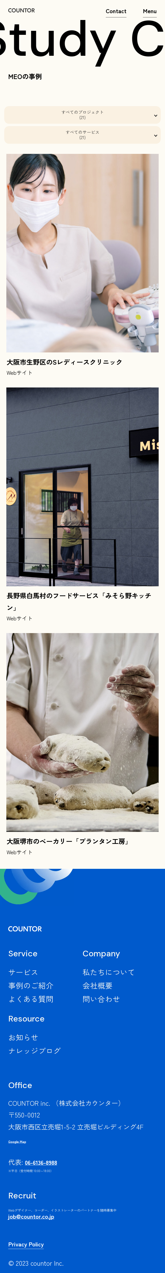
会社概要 (97, 985)
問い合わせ (101, 998)
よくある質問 (30, 998)
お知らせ (23, 1037)
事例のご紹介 (30, 985)
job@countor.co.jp (31, 1216)
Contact (116, 13)
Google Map (17, 1141)
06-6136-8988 (41, 1162)
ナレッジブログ (34, 1050)
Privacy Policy (26, 1244)
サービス (23, 971)
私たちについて (108, 971)
